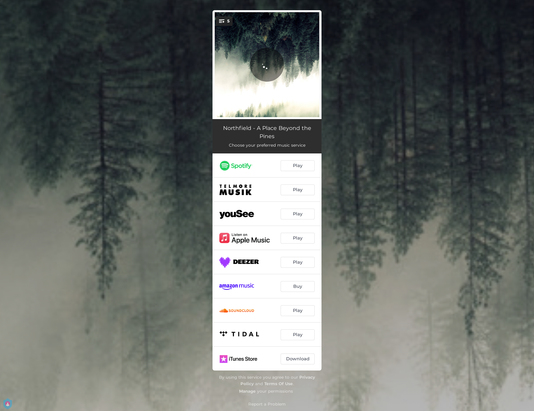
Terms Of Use (278, 383)
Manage (247, 391)
